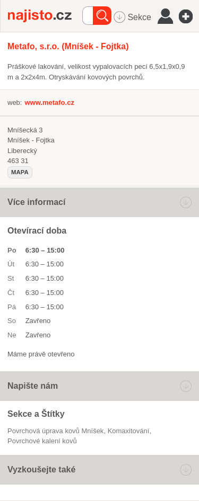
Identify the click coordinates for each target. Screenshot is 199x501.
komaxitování (129, 431)
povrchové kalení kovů (42, 441)
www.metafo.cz (49, 102)
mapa (20, 172)
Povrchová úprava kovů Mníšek (55, 431)
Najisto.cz (45, 16)
